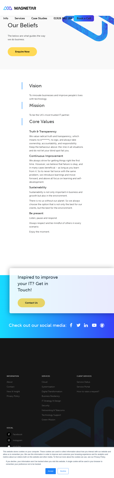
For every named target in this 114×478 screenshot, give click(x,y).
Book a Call (84, 18)
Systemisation (48, 386)
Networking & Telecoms (53, 410)
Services (20, 18)
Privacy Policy (13, 396)
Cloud (44, 382)
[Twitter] (78, 325)
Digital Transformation (52, 391)
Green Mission (48, 419)
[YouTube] (94, 325)
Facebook (14, 434)
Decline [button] (63, 471)
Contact (10, 386)
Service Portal (83, 386)
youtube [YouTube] (14, 446)
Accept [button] (50, 471)
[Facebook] (71, 325)
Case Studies (39, 18)
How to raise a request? (88, 391)
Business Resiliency (51, 396)
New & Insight (13, 391)
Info (5, 18)
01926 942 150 (63, 18)
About (9, 382)
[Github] (102, 325)
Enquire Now (22, 51)
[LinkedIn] (86, 325)
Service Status (83, 382)
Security (45, 405)
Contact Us (31, 302)
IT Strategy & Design (51, 401)
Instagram (14, 440)
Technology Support (51, 415)
